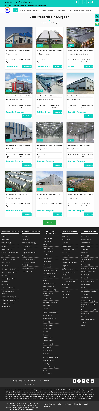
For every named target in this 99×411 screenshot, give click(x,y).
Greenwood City (87, 298)
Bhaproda (66, 291)
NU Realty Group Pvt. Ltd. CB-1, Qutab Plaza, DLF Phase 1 (25, 5)
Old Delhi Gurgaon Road (9, 252)
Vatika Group (47, 241)
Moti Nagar (5, 262)
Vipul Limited (47, 238)
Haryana (25, 249)
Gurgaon (5, 284)
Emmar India (48, 325)
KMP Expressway (87, 281)
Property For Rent (47, 10)
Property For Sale (32, 10)
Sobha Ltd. (47, 261)
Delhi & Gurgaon (7, 303)
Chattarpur (5, 307)
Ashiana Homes (48, 360)
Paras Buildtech (48, 287)
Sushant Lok (6, 236)
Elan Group (47, 328)
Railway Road (6, 249)
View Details (27, 66)
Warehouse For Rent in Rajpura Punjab (47, 97)
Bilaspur (65, 284)
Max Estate (47, 299)
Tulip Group (47, 245)
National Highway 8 (8, 259)
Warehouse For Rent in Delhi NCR (17, 194)
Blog (76, 404)
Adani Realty (47, 373)
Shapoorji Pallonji (49, 277)
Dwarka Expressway (8, 297)
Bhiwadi (65, 288)
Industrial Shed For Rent (64, 10)
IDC (83, 288)
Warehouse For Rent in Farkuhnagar (80, 50)
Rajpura (65, 243)
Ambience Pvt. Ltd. (49, 367)
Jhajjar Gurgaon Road (9, 272)
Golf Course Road (8, 288)
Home (15, 10)
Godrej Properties (49, 318)
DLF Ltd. (46, 332)
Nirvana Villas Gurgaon (89, 268)
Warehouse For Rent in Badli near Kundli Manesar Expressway (79, 195)
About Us (47, 406)
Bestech (46, 354)
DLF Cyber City (27, 271)
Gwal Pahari (6, 275)
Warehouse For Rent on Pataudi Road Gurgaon (17, 146)
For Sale (59, 404)
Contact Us (83, 404)
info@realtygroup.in (24, 2)
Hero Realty (47, 315)
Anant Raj (46, 364)
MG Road (5, 266)
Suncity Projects (48, 251)
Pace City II (85, 265)
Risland (46, 280)
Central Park (48, 344)
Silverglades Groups (50, 270)
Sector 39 (85, 252)
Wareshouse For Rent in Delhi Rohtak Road (18, 97)
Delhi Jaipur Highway (8, 300)
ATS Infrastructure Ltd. (50, 357)
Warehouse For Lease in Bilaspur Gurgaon (78, 97)
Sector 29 (66, 239)
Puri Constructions (49, 283)
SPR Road (5, 239)
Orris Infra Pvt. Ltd (49, 290)
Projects (22, 10)
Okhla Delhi (5, 256)
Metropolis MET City (8, 269)
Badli (64, 298)
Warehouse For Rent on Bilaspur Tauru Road (17, 51)
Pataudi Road (67, 246)
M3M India (47, 305)
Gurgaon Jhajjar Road (29, 252)
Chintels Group (48, 341)
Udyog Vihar (85, 236)
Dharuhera (66, 278)
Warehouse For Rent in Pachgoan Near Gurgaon (48, 146)
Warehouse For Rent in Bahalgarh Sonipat (48, 51)
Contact (88, 10)
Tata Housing (48, 248)
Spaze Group (47, 258)
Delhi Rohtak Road (68, 281)
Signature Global (49, 273)
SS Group (46, 255)
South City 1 (85, 243)
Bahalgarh (66, 294)
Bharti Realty (47, 350)
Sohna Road (6, 243)
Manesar (65, 256)
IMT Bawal (66, 259)
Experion (46, 322)
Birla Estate (47, 347)
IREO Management (49, 312)
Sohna (4, 246)
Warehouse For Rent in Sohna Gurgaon (77, 146)
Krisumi (46, 309)
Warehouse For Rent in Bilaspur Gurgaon (47, 195)
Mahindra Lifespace (50, 302)
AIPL (45, 370)
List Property (79, 10)
